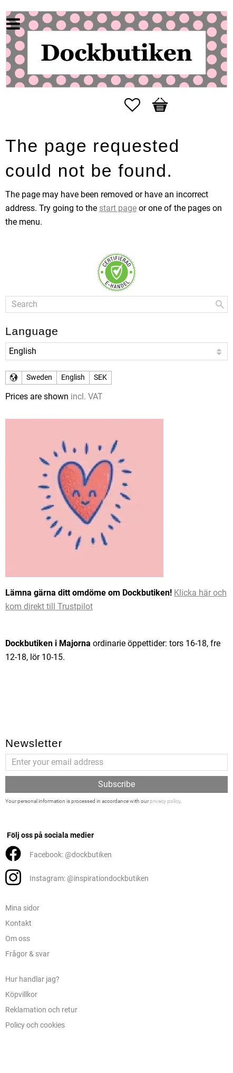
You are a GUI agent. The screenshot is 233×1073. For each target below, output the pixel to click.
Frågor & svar (27, 954)
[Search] (220, 304)
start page (118, 208)
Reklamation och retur (41, 1009)
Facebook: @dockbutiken (71, 854)
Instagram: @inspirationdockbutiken (89, 878)
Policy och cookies (35, 1025)
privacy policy (165, 801)
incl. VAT (87, 396)
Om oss (17, 938)
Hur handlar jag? (32, 979)
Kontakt (18, 923)
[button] (137, 105)
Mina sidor (22, 908)
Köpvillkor (21, 994)
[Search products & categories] (116, 304)
